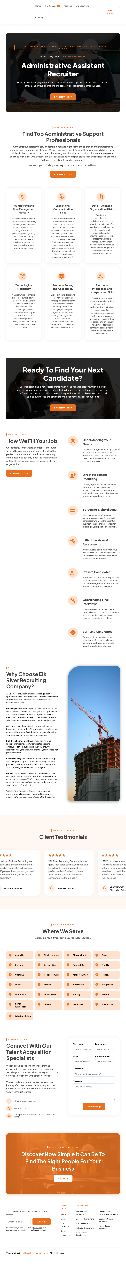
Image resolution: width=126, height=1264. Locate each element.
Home (38, 6)
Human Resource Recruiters (105, 1227)
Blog (63, 1231)
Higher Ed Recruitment (85, 1228)
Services (64, 1219)
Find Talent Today (63, 96)
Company (78, 1068)
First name (78, 1044)
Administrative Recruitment (81, 1213)
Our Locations (82, 6)
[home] (18, 11)
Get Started (110, 11)
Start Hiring (63, 1178)
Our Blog (39, 17)
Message (77, 1081)
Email (75, 1056)
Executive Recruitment (85, 1219)
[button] (52, 5)
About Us (68, 6)
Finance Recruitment (84, 1223)
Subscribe (42, 1221)
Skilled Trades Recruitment (81, 1233)
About (63, 1215)
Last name (100, 1044)
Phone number (102, 1056)
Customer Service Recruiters (106, 1220)
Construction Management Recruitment (109, 1213)
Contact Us (65, 1235)
